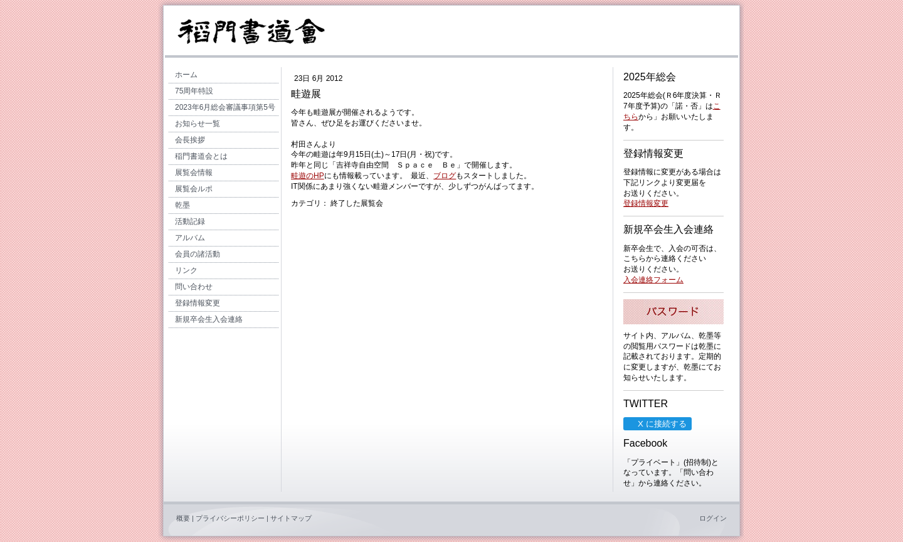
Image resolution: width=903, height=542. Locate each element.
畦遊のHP (307, 175)
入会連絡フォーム (653, 279)
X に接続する (657, 423)
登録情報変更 (645, 203)
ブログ (444, 175)
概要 (183, 518)
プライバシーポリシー (230, 518)
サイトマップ (291, 518)
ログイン (713, 518)
